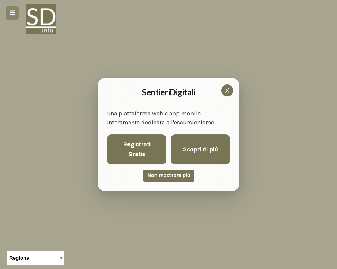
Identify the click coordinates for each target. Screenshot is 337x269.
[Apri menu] (12, 13)
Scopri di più (200, 149)
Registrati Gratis (137, 149)
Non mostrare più (168, 175)
